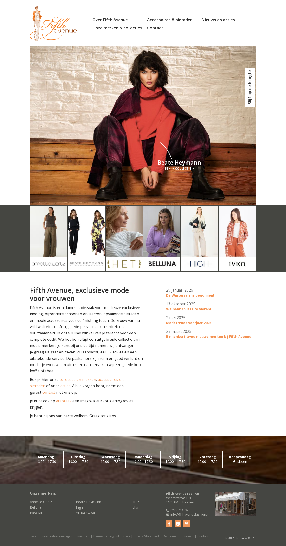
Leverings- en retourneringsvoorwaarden (60, 536)
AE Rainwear (85, 512)
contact (48, 392)
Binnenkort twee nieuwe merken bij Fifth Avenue (208, 336)
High (79, 507)
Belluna (35, 507)
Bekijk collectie (178, 168)
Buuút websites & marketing (240, 538)
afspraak (64, 401)
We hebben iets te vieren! (188, 309)
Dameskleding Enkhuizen (111, 536)
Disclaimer (170, 536)
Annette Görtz (41, 501)
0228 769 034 (179, 510)
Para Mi (36, 512)
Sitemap (188, 536)
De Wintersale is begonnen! (190, 295)
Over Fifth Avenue (110, 19)
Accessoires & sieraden (170, 19)
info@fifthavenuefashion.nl (189, 515)
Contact (155, 28)
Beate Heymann (88, 501)
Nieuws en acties (218, 19)
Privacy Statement (146, 536)
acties (65, 385)
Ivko (135, 507)
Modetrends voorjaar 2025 (188, 322)
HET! (135, 501)
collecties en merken (77, 379)
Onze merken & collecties (117, 28)
